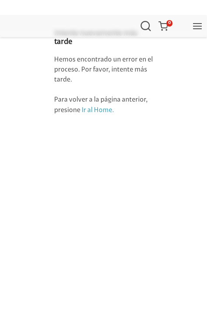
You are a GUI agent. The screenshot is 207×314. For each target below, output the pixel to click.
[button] (165, 26)
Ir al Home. (98, 110)
